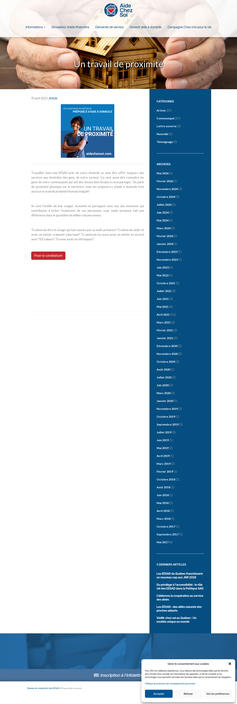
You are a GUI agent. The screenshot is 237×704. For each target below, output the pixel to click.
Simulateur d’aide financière (70, 27)
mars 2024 (163, 228)
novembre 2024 (167, 189)
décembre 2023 (167, 252)
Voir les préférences (217, 693)
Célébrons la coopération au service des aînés (180, 598)
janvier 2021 (165, 338)
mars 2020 (163, 393)
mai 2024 (163, 220)
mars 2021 (163, 322)
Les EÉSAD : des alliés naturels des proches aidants (179, 609)
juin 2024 (163, 212)
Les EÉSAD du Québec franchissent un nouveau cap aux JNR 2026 (180, 575)
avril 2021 (163, 314)
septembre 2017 (168, 534)
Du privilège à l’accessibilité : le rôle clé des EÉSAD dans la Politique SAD (180, 587)
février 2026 (165, 181)
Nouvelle (162, 134)
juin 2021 (163, 299)
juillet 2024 (164, 205)
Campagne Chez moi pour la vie (189, 27)
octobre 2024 (166, 197)
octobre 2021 (166, 283)
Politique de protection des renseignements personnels (170, 683)
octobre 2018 (166, 479)
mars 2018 (163, 519)
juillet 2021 (164, 291)
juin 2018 (163, 495)
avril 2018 (163, 511)
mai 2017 (163, 542)
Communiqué (165, 118)
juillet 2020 (164, 377)
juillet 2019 (164, 432)
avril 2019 (163, 456)
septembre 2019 (168, 424)
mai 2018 (163, 503)
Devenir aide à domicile (145, 27)
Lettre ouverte (166, 126)
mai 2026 (163, 173)
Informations (35, 27)
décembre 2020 (167, 346)
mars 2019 (163, 464)
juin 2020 (163, 385)
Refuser (188, 693)
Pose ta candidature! (48, 256)
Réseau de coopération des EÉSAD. (44, 688)
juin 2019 (163, 440)
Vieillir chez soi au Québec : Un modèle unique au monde (177, 620)
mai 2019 (163, 448)
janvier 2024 (165, 244)
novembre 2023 (167, 260)
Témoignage (165, 142)
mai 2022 (163, 275)
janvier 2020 (165, 401)
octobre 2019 (166, 417)
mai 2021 (163, 307)
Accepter (158, 693)
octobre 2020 (166, 362)
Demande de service (109, 27)
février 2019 (165, 471)
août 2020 (163, 369)
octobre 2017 (166, 526)
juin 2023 (163, 267)
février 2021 (165, 330)
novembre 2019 (167, 409)
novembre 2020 (167, 354)
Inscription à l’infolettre (118, 675)
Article (53, 98)
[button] (230, 663)
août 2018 (163, 487)
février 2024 (165, 236)
